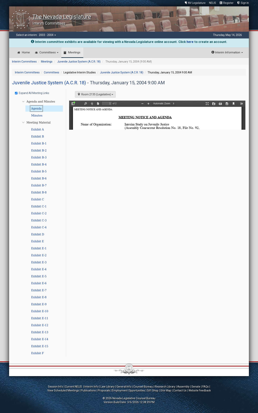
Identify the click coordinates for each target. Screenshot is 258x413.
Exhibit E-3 (39, 262)
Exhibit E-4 (39, 269)
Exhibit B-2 (39, 150)
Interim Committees (24, 61)
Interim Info (91, 386)
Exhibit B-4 (39, 164)
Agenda (36, 108)
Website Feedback (200, 390)
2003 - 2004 (47, 35)
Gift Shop (152, 390)
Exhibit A (37, 129)
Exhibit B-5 (39, 171)
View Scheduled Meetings (63, 390)
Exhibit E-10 (39, 311)
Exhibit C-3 (39, 220)
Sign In (245, 2)
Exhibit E (37, 241)
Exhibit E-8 (39, 297)
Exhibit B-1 (39, 143)
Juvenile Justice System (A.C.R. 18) (79, 61)
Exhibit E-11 (39, 318)
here (190, 42)
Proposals (104, 390)
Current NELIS (74, 386)
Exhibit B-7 (39, 185)
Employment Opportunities (128, 390)
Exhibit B (37, 136)
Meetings (74, 52)
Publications (88, 390)
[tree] (39, 227)
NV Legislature (197, 2)
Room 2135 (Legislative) (95, 94)
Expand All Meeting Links (32, 93)
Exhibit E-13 (39, 332)
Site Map (165, 390)
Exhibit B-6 (39, 178)
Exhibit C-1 (39, 206)
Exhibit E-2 (39, 255)
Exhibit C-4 (39, 227)
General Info (123, 386)
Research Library (165, 386)
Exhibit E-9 (39, 304)
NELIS (212, 2)
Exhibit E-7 (39, 290)
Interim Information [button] (227, 52)
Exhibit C (37, 199)
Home (26, 52)
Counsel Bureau (143, 386)
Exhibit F (37, 353)
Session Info (55, 386)
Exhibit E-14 (39, 339)
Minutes (37, 115)
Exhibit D (37, 234)
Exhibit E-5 (39, 276)
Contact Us (180, 390)
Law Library (108, 386)
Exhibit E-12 (39, 325)
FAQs (205, 386)
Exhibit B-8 (39, 192)
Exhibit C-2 (39, 213)
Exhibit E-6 (39, 283)
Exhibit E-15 (39, 346)
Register (228, 2)
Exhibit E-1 (39, 248)
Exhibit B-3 (39, 157)
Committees (48, 52)
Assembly (183, 386)
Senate (195, 386)
